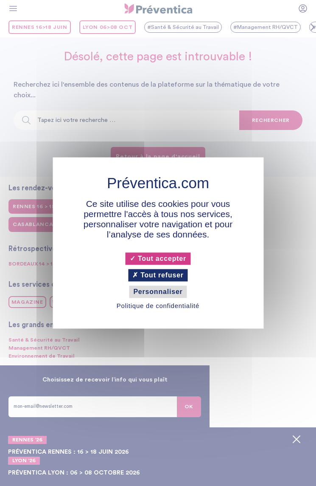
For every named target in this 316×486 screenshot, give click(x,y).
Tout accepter (158, 258)
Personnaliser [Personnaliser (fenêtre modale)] (157, 291)
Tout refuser (158, 275)
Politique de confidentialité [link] (158, 306)
